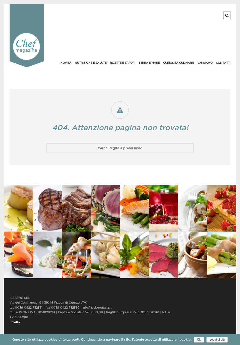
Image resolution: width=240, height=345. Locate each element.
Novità (65, 62)
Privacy (15, 321)
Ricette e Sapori (122, 62)
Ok (199, 339)
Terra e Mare (149, 62)
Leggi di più (217, 339)
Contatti (223, 62)
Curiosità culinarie (178, 62)
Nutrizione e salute (91, 62)
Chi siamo (205, 62)
